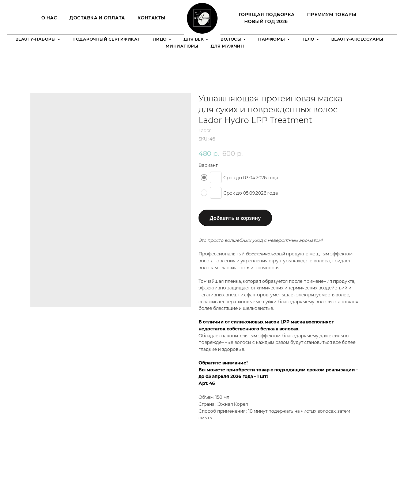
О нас (49, 17)
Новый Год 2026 (266, 21)
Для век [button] (194, 39)
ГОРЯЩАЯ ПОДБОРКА (267, 14)
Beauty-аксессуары (357, 39)
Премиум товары (331, 14)
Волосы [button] (230, 39)
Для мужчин (227, 46)
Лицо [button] (160, 39)
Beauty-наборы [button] (35, 39)
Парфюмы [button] (271, 39)
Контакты (151, 17)
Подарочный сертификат (106, 39)
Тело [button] (308, 39)
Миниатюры (182, 46)
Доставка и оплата (97, 17)
